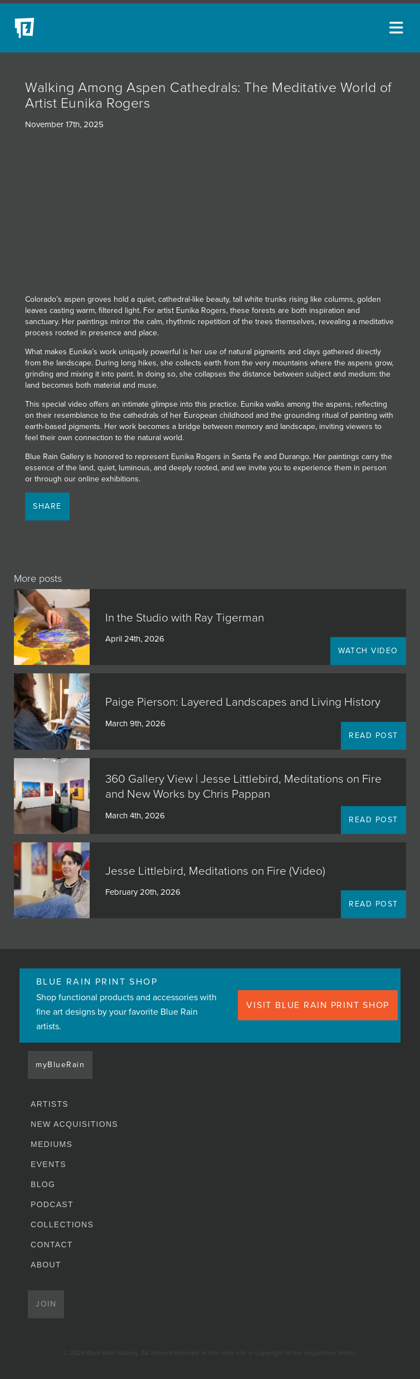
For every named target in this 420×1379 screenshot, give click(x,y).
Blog (43, 1184)
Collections (62, 1224)
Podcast (52, 1204)
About (46, 1264)
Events (48, 1164)
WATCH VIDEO (368, 650)
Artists (50, 1104)
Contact (52, 1244)
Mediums (51, 1144)
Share (47, 506)
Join (46, 1304)
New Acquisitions (74, 1124)
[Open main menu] (397, 28)
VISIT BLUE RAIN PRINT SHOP (317, 1005)
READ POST (373, 735)
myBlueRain (60, 1064)
